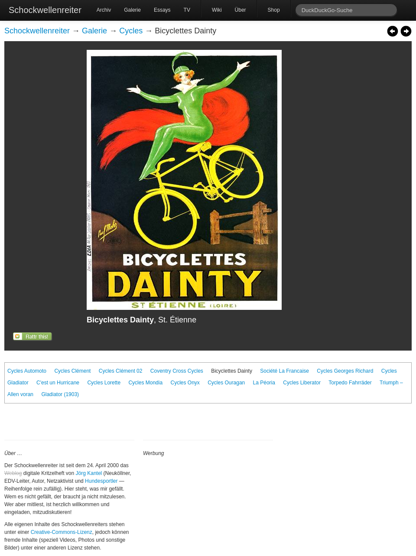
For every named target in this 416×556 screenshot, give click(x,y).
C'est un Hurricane (57, 383)
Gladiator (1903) (60, 394)
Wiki (217, 10)
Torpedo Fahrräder (349, 383)
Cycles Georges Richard (345, 371)
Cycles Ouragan (226, 383)
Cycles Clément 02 (121, 371)
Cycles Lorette (103, 383)
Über (240, 10)
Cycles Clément (72, 371)
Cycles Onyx (184, 383)
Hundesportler (101, 481)
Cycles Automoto (26, 371)
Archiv (104, 10)
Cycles (131, 30)
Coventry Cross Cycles (176, 371)
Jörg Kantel (89, 473)
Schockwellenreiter (45, 10)
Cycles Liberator (302, 383)
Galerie (132, 10)
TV (187, 10)
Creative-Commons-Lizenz (61, 532)
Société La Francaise (284, 371)
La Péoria (264, 383)
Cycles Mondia (145, 383)
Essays (162, 10)
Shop (274, 10)
